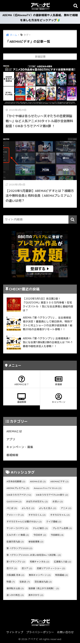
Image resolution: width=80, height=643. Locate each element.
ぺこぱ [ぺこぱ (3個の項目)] (12, 508)
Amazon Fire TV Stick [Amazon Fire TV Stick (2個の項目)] (47, 488)
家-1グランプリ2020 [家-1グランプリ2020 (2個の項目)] (19, 548)
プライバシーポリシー (40, 632)
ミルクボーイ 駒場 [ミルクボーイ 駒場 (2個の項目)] (18, 534)
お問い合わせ (65, 632)
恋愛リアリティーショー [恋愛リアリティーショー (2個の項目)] (51, 568)
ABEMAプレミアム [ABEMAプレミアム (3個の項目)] (18, 488)
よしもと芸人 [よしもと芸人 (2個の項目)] (47, 508)
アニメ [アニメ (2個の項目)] (66, 508)
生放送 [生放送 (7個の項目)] (24, 581)
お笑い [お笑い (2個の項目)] (57, 501)
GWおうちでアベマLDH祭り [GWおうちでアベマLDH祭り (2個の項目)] (52, 494)
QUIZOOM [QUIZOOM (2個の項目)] (14, 501)
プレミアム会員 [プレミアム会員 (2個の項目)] (62, 528)
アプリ (10, 439)
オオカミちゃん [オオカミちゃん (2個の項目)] (60, 514)
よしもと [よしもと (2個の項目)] (28, 508)
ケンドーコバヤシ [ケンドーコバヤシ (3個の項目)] (17, 528)
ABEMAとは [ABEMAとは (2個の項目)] (38, 481)
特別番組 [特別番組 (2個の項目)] (61, 575)
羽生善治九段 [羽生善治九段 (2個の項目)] (43, 581)
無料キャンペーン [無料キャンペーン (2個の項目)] (40, 575)
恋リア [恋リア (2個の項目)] (27, 568)
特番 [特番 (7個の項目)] (11, 581)
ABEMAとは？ (21, 381)
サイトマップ (14, 632)
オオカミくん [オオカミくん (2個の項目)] (37, 514)
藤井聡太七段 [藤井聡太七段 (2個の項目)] (15, 588)
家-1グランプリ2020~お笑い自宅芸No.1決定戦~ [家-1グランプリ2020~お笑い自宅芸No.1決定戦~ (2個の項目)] (34, 554)
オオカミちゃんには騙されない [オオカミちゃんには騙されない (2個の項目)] (24, 521)
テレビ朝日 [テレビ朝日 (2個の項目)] (40, 528)
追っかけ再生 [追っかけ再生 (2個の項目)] (15, 595)
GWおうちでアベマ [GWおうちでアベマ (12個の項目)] (19, 494)
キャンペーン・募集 (19, 447)
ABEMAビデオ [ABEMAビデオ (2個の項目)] (59, 481)
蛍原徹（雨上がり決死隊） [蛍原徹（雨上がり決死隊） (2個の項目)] (43, 588)
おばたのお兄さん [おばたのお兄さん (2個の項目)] (37, 501)
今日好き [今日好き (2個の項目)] (39, 534)
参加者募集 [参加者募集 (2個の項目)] (35, 541)
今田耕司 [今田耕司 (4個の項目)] (57, 534)
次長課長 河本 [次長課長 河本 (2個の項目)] (15, 575)
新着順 (58, 381)
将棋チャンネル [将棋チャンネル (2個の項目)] (39, 561)
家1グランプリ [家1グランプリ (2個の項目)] (16, 561)
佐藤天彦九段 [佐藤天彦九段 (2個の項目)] (15, 541)
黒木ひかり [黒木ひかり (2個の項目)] (35, 595)
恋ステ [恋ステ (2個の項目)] (12, 568)
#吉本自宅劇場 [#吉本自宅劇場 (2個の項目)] (16, 481)
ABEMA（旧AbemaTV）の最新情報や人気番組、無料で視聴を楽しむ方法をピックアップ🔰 (40, 17)
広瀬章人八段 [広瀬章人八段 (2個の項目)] (62, 561)
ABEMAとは (14, 431)
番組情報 (21, 398)
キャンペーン (58, 398)
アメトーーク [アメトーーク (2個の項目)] (15, 514)
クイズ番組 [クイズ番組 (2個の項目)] (53, 521)
